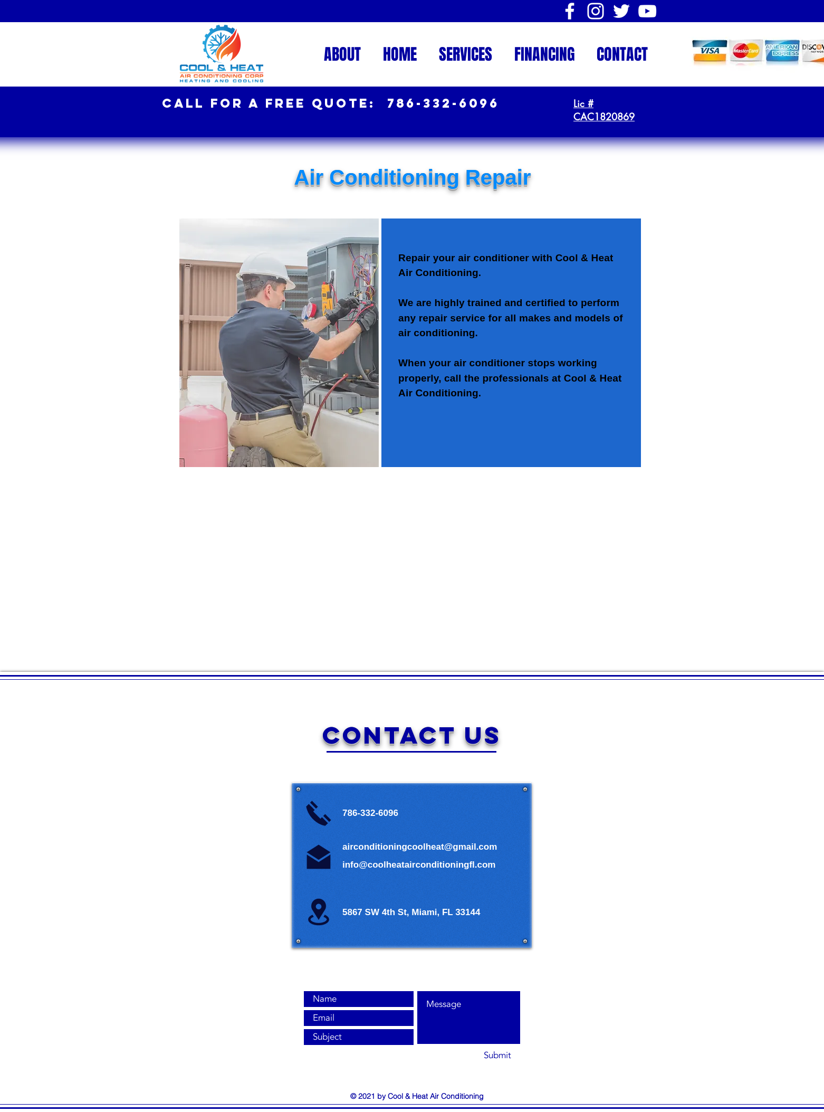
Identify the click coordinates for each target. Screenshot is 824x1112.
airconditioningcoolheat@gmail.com (419, 847)
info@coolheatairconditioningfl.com (418, 865)
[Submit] (497, 1055)
